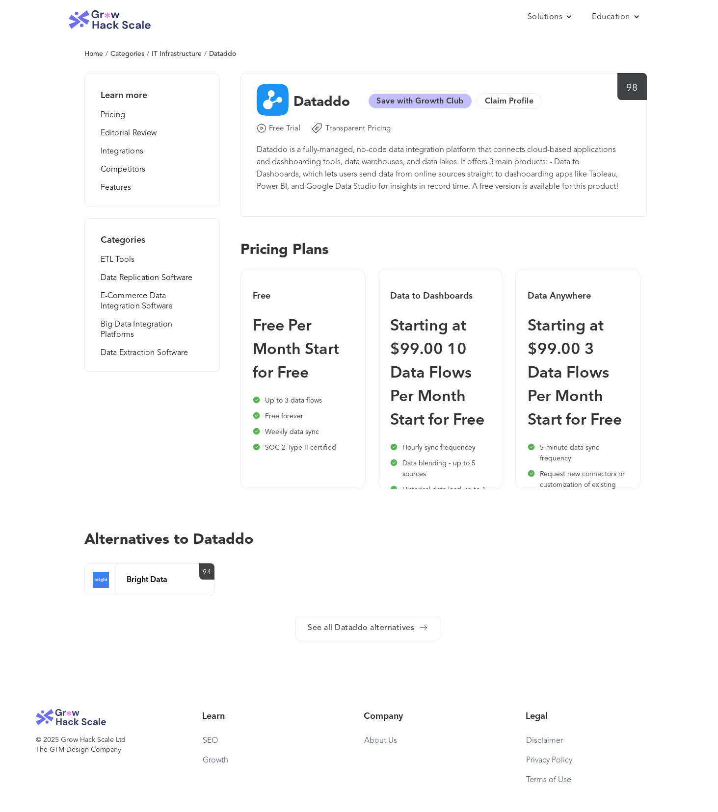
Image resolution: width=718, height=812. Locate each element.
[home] (110, 19)
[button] (550, 17)
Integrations (122, 151)
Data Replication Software (147, 278)
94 (207, 572)
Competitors (123, 170)
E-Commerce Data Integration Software (137, 301)
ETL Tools (118, 260)
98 (632, 88)
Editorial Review (129, 133)
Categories (127, 54)
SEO (210, 741)
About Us (380, 741)
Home (93, 54)
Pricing (113, 115)
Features (116, 188)
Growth (215, 760)
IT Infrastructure (177, 54)
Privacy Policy (549, 760)
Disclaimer (544, 741)
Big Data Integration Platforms (137, 330)
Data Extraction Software (144, 353)
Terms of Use (548, 780)
